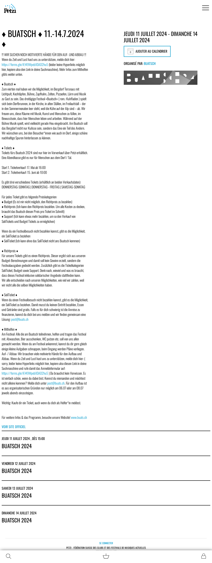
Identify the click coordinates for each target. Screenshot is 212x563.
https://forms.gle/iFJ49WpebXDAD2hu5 (25, 64)
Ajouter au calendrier (147, 51)
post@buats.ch (20, 319)
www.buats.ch (79, 417)
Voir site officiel (14, 426)
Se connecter (106, 543)
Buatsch (150, 63)
